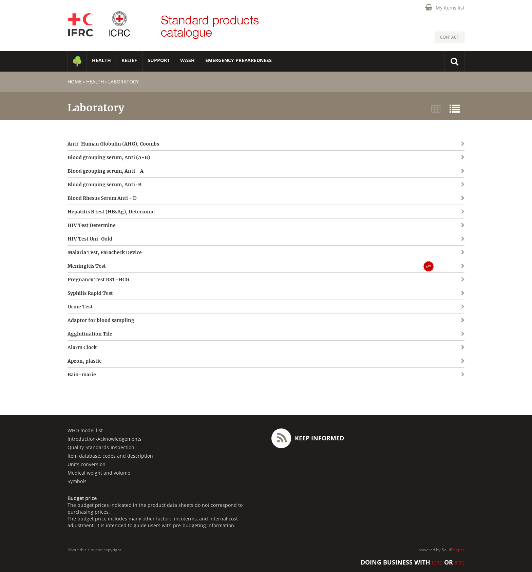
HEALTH (101, 60)
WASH (187, 60)
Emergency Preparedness (238, 60)
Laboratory (123, 81)
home (75, 81)
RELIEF (129, 60)
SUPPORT (159, 60)
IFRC (459, 562)
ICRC (437, 562)
